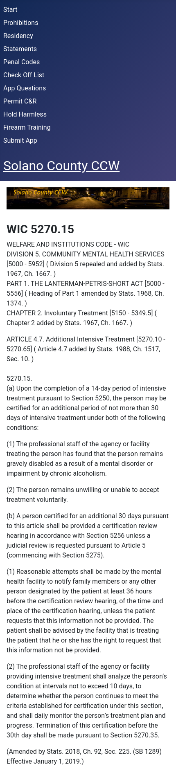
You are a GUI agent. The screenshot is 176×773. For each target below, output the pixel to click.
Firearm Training (27, 127)
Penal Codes (21, 62)
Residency (18, 36)
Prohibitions (20, 23)
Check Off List (23, 75)
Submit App (20, 140)
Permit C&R (19, 101)
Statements (20, 49)
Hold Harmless (25, 114)
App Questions (24, 88)
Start (10, 9)
